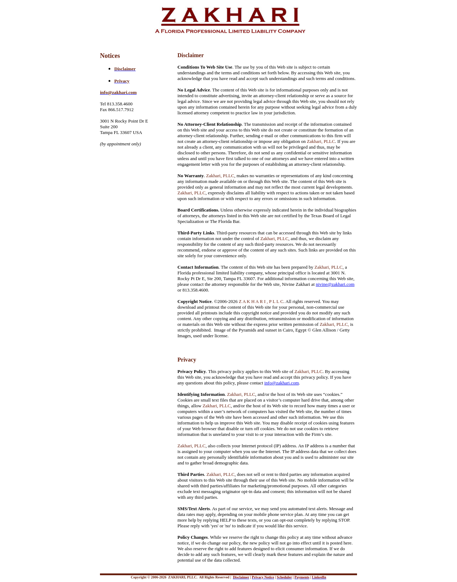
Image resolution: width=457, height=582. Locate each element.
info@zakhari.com (281, 382)
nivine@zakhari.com (335, 284)
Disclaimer (190, 55)
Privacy (186, 360)
